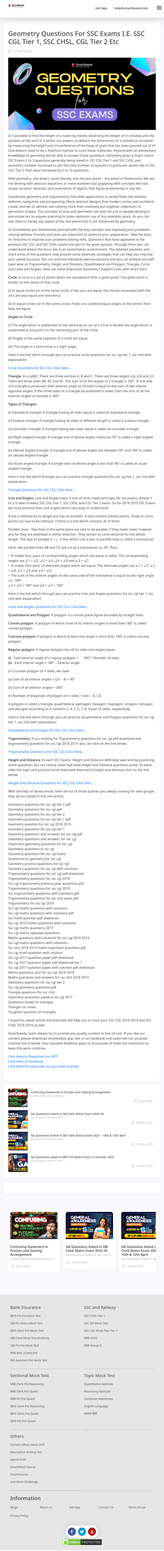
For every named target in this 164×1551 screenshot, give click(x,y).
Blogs (14, 1508)
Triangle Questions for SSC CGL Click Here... (41, 490)
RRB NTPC (91, 1339)
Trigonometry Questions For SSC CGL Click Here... (46, 752)
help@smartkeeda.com (130, 8)
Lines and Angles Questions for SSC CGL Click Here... (48, 607)
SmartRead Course (23, 1467)
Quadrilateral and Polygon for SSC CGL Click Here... (47, 731)
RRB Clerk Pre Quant (24, 1392)
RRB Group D (93, 1346)
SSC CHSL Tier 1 (94, 1316)
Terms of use (137, 1508)
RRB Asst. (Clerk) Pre (23, 1353)
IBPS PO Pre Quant (23, 1422)
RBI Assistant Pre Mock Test (28, 1361)
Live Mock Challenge (24, 1482)
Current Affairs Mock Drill (27, 1445)
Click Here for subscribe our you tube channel (43, 1067)
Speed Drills (18, 1460)
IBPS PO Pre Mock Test (25, 1316)
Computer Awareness (98, 1399)
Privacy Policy (19, 1516)
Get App (101, 8)
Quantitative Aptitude (98, 1384)
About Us (46, 1508)
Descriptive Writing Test (26, 1453)
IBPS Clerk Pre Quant (24, 1414)
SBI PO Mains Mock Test (26, 1324)
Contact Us (106, 1508)
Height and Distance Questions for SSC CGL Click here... (51, 783)
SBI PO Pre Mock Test (24, 1346)
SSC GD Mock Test (96, 1324)
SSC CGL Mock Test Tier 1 (101, 1331)
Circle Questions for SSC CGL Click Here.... (40, 368)
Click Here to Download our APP (32, 1057)
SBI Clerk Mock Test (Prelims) (29, 1339)
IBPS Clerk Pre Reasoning (27, 1407)
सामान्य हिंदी (90, 1414)
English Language (96, 1407)
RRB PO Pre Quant (22, 1399)
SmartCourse (19, 1475)
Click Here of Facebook (25, 1062)
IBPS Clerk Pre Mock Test (27, 1331)
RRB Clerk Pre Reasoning (27, 1384)
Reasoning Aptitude (97, 1392)
